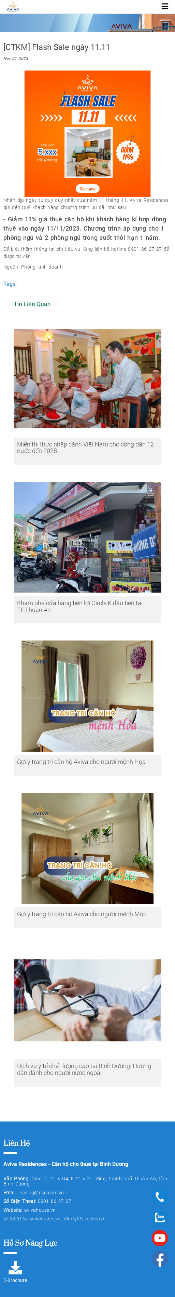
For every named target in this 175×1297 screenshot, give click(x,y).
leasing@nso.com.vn (41, 1192)
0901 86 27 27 (55, 1201)
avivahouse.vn (40, 1210)
